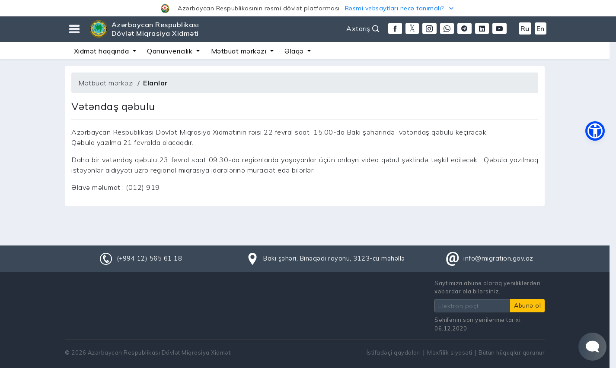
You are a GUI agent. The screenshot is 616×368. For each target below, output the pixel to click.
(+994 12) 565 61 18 (149, 258)
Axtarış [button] (363, 28)
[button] (308, 8)
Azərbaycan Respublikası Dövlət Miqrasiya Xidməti (155, 29)
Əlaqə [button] (295, 51)
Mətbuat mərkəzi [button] (239, 51)
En (540, 28)
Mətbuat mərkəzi (106, 83)
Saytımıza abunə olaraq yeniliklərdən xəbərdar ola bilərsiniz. (487, 287)
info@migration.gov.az (498, 258)
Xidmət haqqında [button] (102, 51)
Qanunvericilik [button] (171, 51)
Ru (525, 28)
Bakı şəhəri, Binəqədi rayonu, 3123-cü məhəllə (334, 258)
